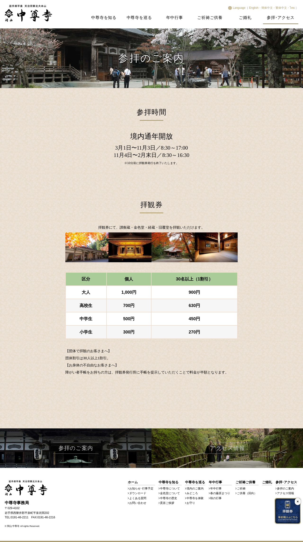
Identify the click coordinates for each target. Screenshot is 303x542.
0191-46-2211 (19, 517)
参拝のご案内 (285, 488)
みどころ (192, 493)
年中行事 (174, 17)
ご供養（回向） (247, 493)
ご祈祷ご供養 (210, 17)
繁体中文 (281, 7)
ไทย (292, 7)
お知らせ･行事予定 (141, 488)
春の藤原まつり (220, 493)
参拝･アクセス (280, 17)
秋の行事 (216, 498)
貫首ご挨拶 (167, 503)
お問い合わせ (137, 503)
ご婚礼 (245, 17)
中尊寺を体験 (195, 498)
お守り (191, 503)
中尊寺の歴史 (168, 498)
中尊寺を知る (103, 17)
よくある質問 (137, 498)
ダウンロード (137, 493)
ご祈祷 (241, 488)
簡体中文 (267, 7)
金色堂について (170, 493)
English (253, 7)
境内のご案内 (195, 488)
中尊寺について (170, 488)
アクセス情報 (285, 493)
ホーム (133, 482)
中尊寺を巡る (139, 17)
